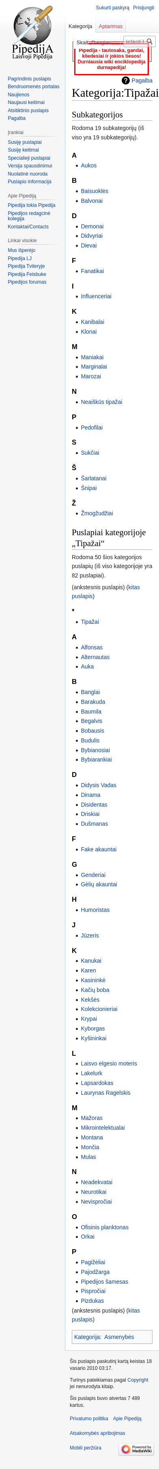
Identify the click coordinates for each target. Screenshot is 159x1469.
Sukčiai (90, 452)
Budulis (90, 740)
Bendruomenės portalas (33, 86)
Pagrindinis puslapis (29, 79)
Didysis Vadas (98, 785)
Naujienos (18, 95)
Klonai (89, 331)
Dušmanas (94, 823)
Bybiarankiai (96, 759)
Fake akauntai (98, 849)
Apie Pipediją (127, 1418)
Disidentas (94, 804)
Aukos (89, 165)
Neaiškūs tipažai (101, 402)
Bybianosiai (95, 750)
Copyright (137, 1380)
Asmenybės (119, 1337)
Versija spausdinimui (30, 166)
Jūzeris (90, 935)
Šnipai (89, 488)
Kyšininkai (93, 1038)
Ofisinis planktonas (105, 1227)
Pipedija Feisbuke (27, 274)
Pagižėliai (93, 1262)
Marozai (91, 376)
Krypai (89, 1018)
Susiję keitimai (23, 150)
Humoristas (95, 910)
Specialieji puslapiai (29, 158)
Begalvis (91, 721)
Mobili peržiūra (85, 1448)
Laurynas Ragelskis (105, 1092)
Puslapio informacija (29, 181)
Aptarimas (111, 26)
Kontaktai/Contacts (28, 227)
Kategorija (87, 1337)
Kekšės (90, 999)
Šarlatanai (93, 478)
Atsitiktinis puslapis (28, 110)
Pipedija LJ (20, 258)
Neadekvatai (96, 1182)
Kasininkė (93, 980)
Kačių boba (95, 990)
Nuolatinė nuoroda (27, 174)
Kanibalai (92, 322)
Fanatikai (92, 271)
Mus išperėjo (21, 250)
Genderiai (93, 875)
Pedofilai (92, 427)
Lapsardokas (97, 1083)
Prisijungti (143, 8)
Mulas (88, 1157)
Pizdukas (92, 1301)
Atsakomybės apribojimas (97, 1433)
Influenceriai (96, 296)
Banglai (90, 692)
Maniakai (92, 357)
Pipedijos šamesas (104, 1281)
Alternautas (95, 657)
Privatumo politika (89, 1418)
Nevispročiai (96, 1201)
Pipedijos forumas (27, 282)
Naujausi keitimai (26, 102)
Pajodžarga (95, 1272)
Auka (87, 666)
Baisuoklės (94, 191)
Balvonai (92, 200)
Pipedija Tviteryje (26, 266)
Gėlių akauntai (99, 884)
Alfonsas (92, 647)
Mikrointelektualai (103, 1127)
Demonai (92, 226)
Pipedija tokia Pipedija (31, 205)
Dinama (90, 795)
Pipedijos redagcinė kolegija (29, 216)
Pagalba (142, 80)
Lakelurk (91, 1073)
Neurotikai (93, 1192)
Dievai (89, 245)
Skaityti (71, 42)
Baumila (91, 711)
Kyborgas (93, 1028)
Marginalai (94, 366)
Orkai (87, 1236)
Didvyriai (92, 235)
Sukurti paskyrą (112, 8)
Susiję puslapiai (24, 142)
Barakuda (93, 702)
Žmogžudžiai (97, 513)
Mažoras (92, 1118)
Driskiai (90, 814)
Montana (92, 1137)
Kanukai (91, 960)
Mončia (90, 1147)
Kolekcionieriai (99, 1009)
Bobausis (92, 730)
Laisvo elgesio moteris (109, 1063)
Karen (88, 970)
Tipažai (90, 621)
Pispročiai (93, 1291)
